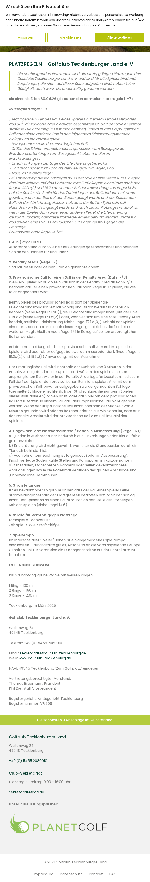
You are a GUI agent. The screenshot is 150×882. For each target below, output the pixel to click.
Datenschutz (71, 874)
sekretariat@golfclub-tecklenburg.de (53, 653)
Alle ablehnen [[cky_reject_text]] (70, 37)
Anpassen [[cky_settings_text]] (25, 37)
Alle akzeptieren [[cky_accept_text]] (119, 37)
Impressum (43, 874)
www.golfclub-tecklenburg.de (45, 658)
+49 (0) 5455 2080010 (28, 760)
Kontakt (96, 874)
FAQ (113, 874)
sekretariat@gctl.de (26, 792)
